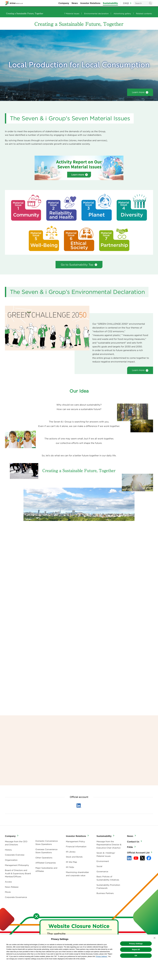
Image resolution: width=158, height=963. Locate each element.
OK (136, 956)
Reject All (136, 950)
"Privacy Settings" (101, 956)
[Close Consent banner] (154, 938)
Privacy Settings (136, 944)
